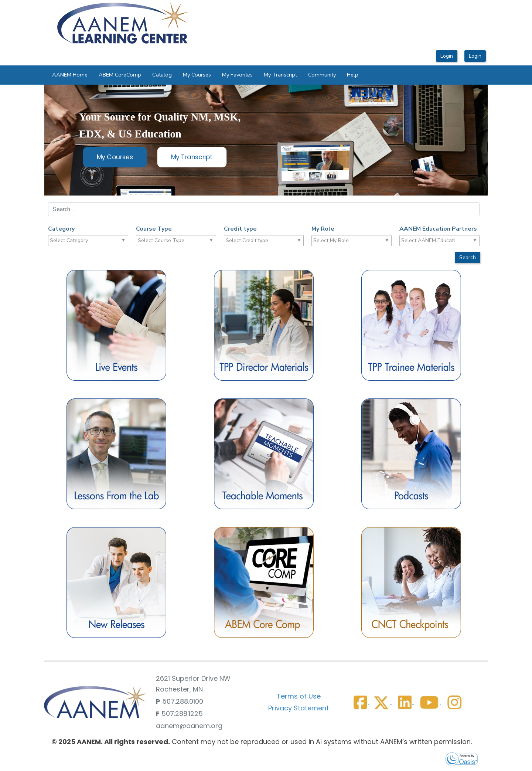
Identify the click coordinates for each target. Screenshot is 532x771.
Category (61, 229)
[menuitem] (70, 75)
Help (352, 74)
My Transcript (280, 74)
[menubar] (205, 75)
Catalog (162, 74)
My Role (322, 229)
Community (322, 74)
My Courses (197, 74)
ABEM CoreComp (120, 74)
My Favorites (237, 74)
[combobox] (78, 240)
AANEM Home (70, 74)
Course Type (154, 229)
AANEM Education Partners (438, 229)
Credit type (240, 229)
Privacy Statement (298, 708)
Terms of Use (299, 696)
